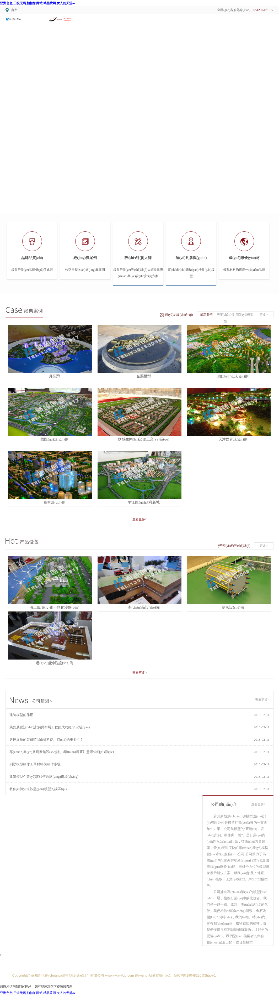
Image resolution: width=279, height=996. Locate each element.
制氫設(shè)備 (233, 607)
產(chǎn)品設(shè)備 (144, 607)
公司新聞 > (31, 701)
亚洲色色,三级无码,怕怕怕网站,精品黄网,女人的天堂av (38, 3)
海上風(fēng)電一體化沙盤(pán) (54, 607)
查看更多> (139, 519)
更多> (264, 315)
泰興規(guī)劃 (54, 502)
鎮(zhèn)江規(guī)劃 (233, 376)
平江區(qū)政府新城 (143, 502)
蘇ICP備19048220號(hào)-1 (195, 975)
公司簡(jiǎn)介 (224, 804)
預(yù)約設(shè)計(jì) (179, 315)
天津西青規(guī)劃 (233, 439)
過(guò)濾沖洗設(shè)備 (54, 663)
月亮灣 (54, 376)
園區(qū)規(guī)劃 (54, 439)
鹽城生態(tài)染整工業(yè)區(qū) (143, 439)
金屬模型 (143, 376)
